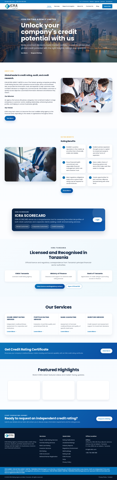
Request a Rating (104, 419)
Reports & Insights (68, 6)
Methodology (67, 451)
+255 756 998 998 (21, 1)
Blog (97, 6)
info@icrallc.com (10, 1)
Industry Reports (68, 445)
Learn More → (12, 331)
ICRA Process (67, 456)
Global (92, 1)
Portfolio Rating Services (47, 443)
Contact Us (89, 6)
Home (49, 6)
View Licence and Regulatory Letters (50, 286)
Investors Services (45, 448)
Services (57, 6)
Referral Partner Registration (48, 456)
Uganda (97, 1)
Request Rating (36, 53)
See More (24, 53)
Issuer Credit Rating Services (49, 440)
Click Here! (106, 351)
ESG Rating (43, 451)
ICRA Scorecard (44, 454)
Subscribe (107, 6)
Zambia (102, 1)
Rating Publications (69, 440)
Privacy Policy (67, 462)
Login (97, 220)
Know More (67, 191)
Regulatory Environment (70, 448)
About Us (80, 6)
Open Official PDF (74, 286)
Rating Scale (66, 454)
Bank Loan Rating (45, 445)
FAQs (64, 459)
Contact (110, 477)
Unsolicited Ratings (69, 443)
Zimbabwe (109, 1)
